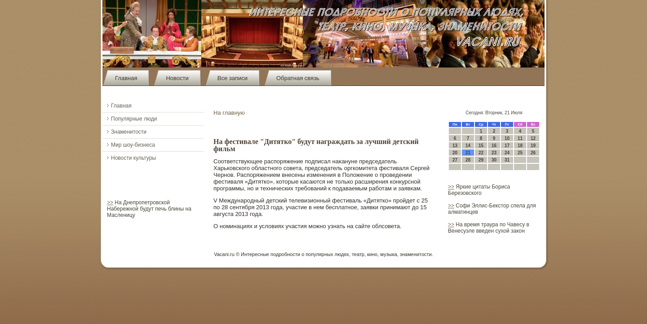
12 (533, 138)
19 (533, 145)
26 (533, 152)
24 (507, 152)
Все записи (232, 78)
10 (507, 138)
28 (467, 160)
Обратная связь (297, 78)
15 (481, 145)
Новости (177, 78)
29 (481, 160)
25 (520, 152)
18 (520, 145)
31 (507, 160)
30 (494, 160)
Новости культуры (133, 158)
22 (481, 152)
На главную (229, 112)
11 (520, 138)
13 (454, 145)
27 (454, 160)
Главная (126, 78)
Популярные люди (134, 119)
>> (110, 202)
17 (507, 145)
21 (467, 152)
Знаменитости (128, 132)
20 (454, 152)
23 (494, 152)
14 (467, 145)
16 (494, 145)
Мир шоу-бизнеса (133, 145)
